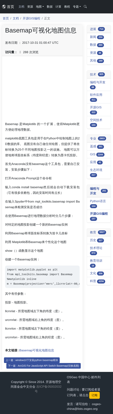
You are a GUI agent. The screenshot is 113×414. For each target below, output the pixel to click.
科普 (97, 281)
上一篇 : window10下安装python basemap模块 (32, 360)
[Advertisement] (42, 90)
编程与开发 (97, 84)
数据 (50, 6)
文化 (97, 273)
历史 (97, 240)
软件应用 (96, 97)
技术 (97, 74)
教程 (67, 6)
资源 (30, 6)
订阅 (94, 395)
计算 (58, 6)
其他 (97, 61)
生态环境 (96, 172)
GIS (97, 154)
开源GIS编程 (31, 18)
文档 (21, 6)
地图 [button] (39, 6)
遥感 (97, 146)
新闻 (97, 37)
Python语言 (98, 203)
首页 (8, 7)
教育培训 (96, 263)
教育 (98, 232)
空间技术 (96, 122)
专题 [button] (76, 6)
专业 (98, 138)
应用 (96, 162)
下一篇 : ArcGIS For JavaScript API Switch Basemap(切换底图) (43, 365)
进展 (97, 29)
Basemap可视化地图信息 (36, 350)
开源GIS (96, 109)
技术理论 (96, 250)
